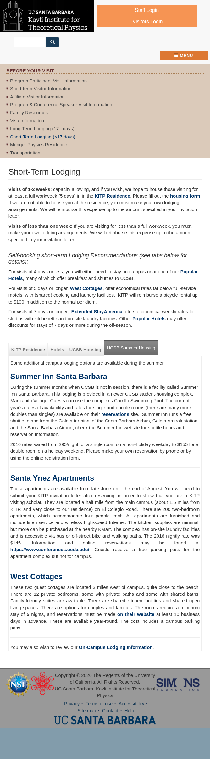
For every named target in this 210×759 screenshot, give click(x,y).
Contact (110, 710)
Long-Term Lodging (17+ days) (42, 128)
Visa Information (27, 120)
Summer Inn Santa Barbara (58, 376)
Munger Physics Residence (38, 144)
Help (129, 710)
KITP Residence (112, 195)
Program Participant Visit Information (48, 80)
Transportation (25, 152)
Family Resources (29, 112)
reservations (115, 414)
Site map (86, 710)
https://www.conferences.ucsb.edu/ (49, 549)
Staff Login (147, 10)
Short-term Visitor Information (41, 88)
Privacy (72, 703)
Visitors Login (148, 21)
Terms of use (99, 703)
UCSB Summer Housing (131, 347)
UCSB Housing (85, 349)
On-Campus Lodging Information (116, 647)
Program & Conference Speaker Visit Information (61, 104)
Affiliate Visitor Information (37, 96)
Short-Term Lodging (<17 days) (42, 136)
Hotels (57, 349)
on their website (135, 614)
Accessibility (131, 703)
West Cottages (36, 576)
